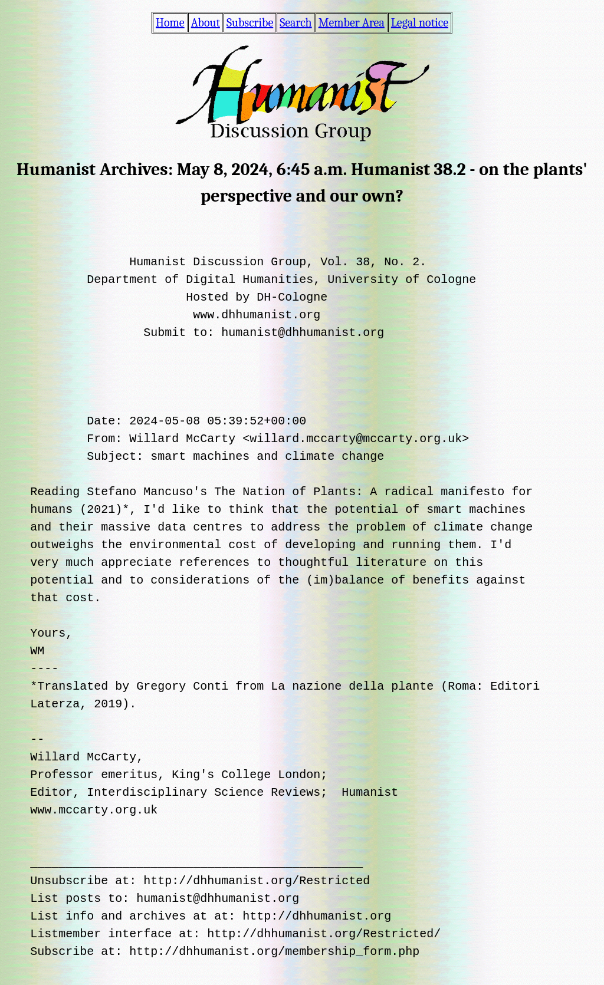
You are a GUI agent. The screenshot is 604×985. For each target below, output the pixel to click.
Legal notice (419, 22)
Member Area (352, 22)
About (205, 22)
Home (170, 22)
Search (295, 22)
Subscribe (249, 22)
